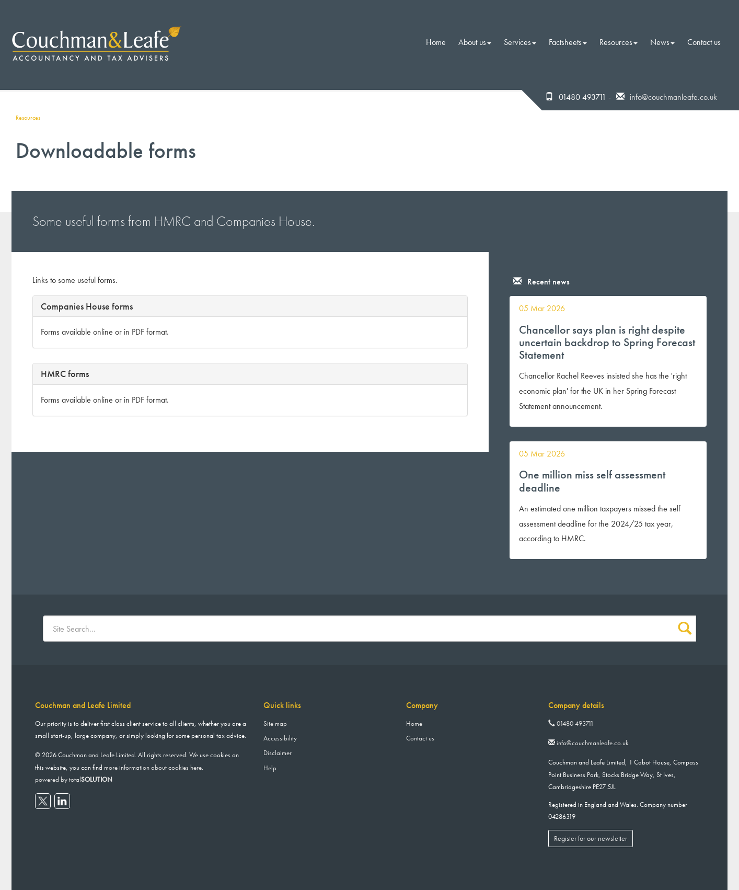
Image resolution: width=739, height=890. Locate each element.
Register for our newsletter (590, 838)
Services (520, 42)
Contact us (704, 42)
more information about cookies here (153, 767)
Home (436, 42)
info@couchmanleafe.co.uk (673, 97)
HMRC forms (65, 374)
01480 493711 (571, 723)
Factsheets (568, 42)
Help (269, 767)
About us (474, 42)
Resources (618, 42)
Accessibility (280, 738)
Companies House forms (87, 306)
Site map (275, 723)
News (662, 42)
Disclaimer (277, 752)
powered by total (73, 779)
